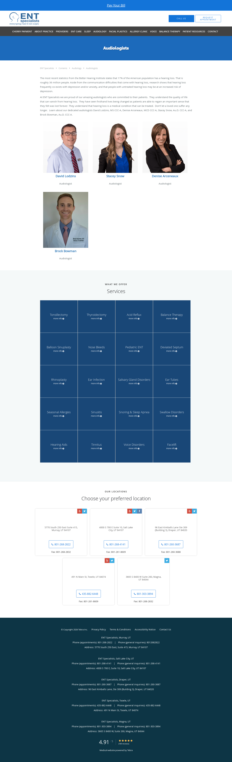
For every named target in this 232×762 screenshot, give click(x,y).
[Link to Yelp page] (79, 511)
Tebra (130, 750)
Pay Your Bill (116, 5)
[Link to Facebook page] (139, 511)
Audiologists (92, 68)
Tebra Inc (82, 629)
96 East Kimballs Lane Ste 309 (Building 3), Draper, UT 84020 (171, 529)
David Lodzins (66, 176)
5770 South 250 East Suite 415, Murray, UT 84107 (61, 529)
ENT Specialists (47, 68)
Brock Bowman (65, 251)
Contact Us (165, 629)
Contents (63, 68)
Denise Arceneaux (165, 176)
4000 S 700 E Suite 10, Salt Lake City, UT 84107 (116, 529)
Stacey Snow (115, 176)
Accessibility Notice (145, 629)
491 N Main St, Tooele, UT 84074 (88, 577)
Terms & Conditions (120, 629)
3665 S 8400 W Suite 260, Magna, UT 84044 (143, 578)
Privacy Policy (98, 629)
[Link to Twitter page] (84, 511)
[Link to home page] (19, 18)
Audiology (77, 68)
